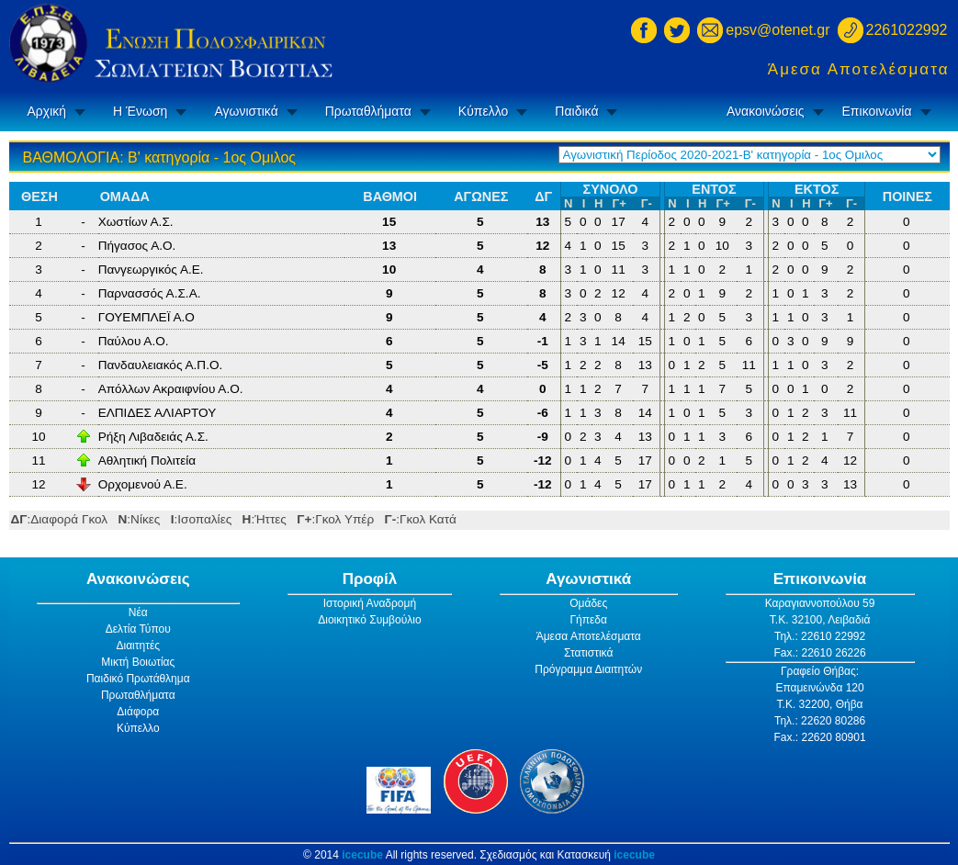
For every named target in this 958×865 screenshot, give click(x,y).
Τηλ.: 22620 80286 (819, 720)
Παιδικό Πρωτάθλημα (138, 678)
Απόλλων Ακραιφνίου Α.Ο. (170, 389)
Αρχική (47, 111)
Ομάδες (588, 603)
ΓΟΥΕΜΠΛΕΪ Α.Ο (146, 317)
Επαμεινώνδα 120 (819, 687)
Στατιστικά (588, 652)
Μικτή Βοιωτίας (138, 662)
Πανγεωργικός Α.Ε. (151, 269)
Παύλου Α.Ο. (133, 341)
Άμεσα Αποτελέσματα (859, 69)
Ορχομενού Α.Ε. (142, 484)
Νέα (138, 612)
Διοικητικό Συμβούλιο (369, 619)
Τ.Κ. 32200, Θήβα (820, 704)
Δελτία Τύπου (138, 629)
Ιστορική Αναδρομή (369, 603)
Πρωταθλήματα (368, 111)
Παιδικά (576, 111)
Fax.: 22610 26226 (820, 652)
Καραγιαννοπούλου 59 (820, 603)
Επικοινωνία (877, 111)
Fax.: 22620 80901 (820, 737)
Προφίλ (370, 579)
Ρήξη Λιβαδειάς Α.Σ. (153, 437)
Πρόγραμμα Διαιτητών (588, 669)
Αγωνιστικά (245, 111)
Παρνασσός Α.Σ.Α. (149, 293)
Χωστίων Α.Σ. (136, 222)
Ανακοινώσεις (766, 111)
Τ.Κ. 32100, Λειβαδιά (820, 619)
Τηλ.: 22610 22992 (819, 636)
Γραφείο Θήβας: (820, 671)
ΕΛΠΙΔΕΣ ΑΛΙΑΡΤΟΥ (157, 413)
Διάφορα (138, 711)
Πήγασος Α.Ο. (137, 246)
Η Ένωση (140, 111)
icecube (362, 854)
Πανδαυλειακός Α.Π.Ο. (160, 365)
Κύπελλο (483, 111)
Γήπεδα (588, 619)
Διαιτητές (138, 645)
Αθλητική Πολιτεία (147, 460)
